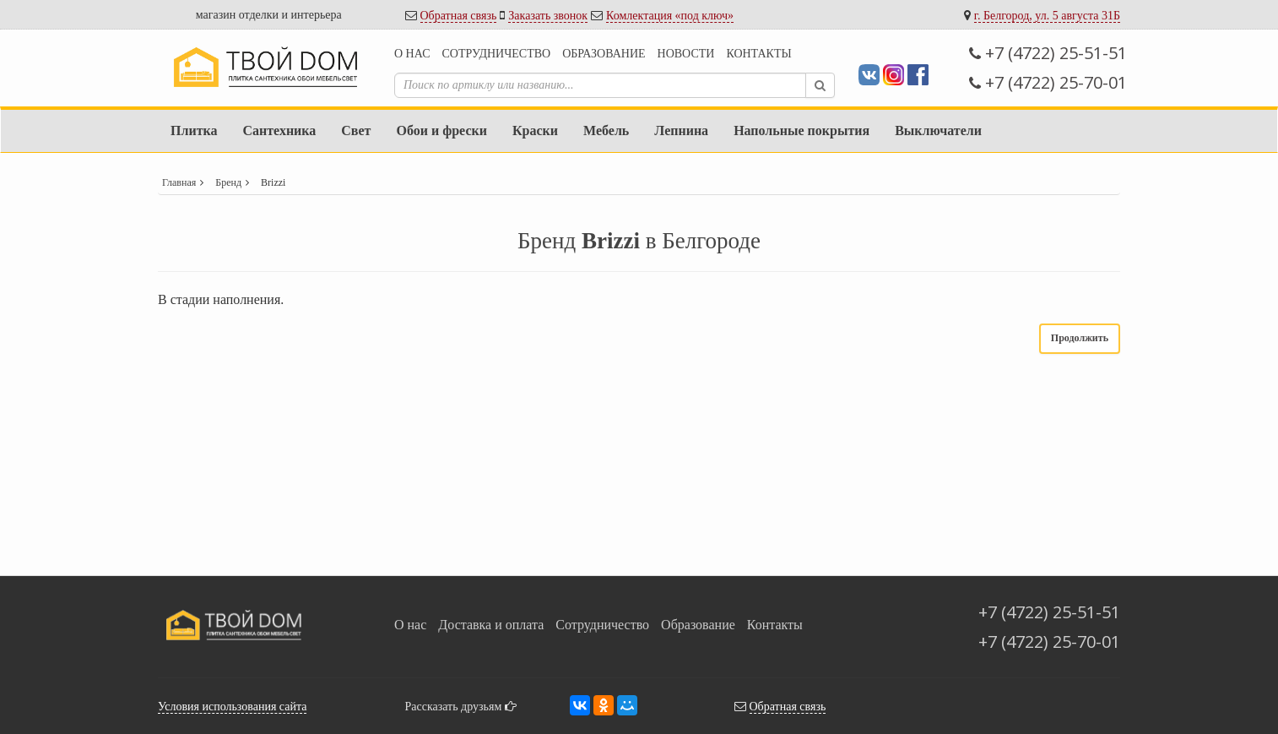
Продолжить (1079, 338)
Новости (686, 53)
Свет (356, 130)
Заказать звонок (548, 15)
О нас (412, 53)
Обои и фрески (441, 130)
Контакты (758, 53)
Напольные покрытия (801, 130)
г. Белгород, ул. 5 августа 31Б (1047, 15)
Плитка (194, 130)
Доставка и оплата (491, 624)
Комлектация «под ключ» (670, 15)
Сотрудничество (495, 53)
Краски (535, 130)
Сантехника (279, 130)
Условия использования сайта (232, 706)
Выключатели (938, 130)
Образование (603, 53)
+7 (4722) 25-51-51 (1048, 52)
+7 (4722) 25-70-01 (1048, 82)
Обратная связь (458, 15)
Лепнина (681, 130)
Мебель (606, 130)
